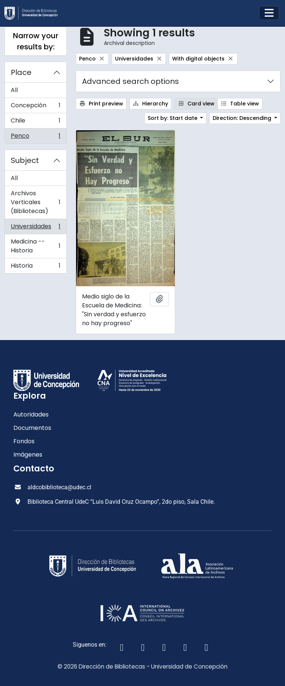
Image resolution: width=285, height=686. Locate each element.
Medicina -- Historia (35, 246)
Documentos (32, 428)
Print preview (101, 103)
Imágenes (27, 454)
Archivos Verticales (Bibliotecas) (35, 202)
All (14, 90)
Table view (240, 103)
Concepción (35, 107)
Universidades (35, 228)
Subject (25, 160)
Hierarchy (150, 103)
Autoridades (31, 414)
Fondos (24, 441)
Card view (196, 103)
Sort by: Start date (173, 118)
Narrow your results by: (35, 41)
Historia (35, 267)
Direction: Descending (243, 118)
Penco (35, 137)
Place (21, 72)
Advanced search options (130, 81)
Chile (35, 122)
